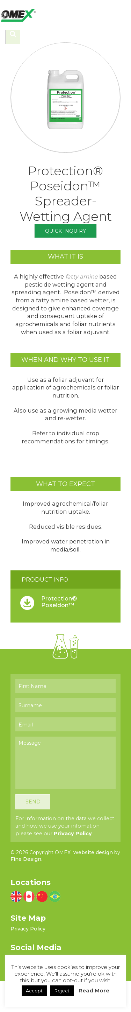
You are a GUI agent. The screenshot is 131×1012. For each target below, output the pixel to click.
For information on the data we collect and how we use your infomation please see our (64, 857)
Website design (93, 883)
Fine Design (25, 890)
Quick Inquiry (65, 258)
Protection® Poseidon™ (59, 629)
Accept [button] (34, 990)
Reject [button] (62, 990)
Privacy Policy (73, 865)
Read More (94, 990)
